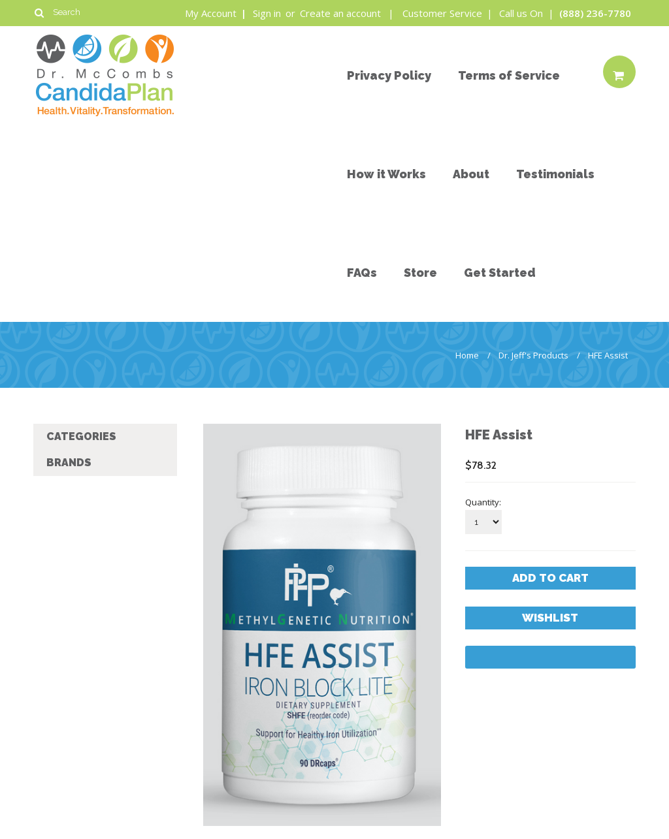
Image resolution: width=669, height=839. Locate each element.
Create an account (340, 13)
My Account (212, 13)
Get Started (500, 272)
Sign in (267, 13)
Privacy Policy (389, 75)
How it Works (386, 174)
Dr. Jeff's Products (533, 355)
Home (467, 355)
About (471, 174)
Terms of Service (509, 75)
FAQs (362, 272)
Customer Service (443, 13)
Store (420, 272)
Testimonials (555, 174)
